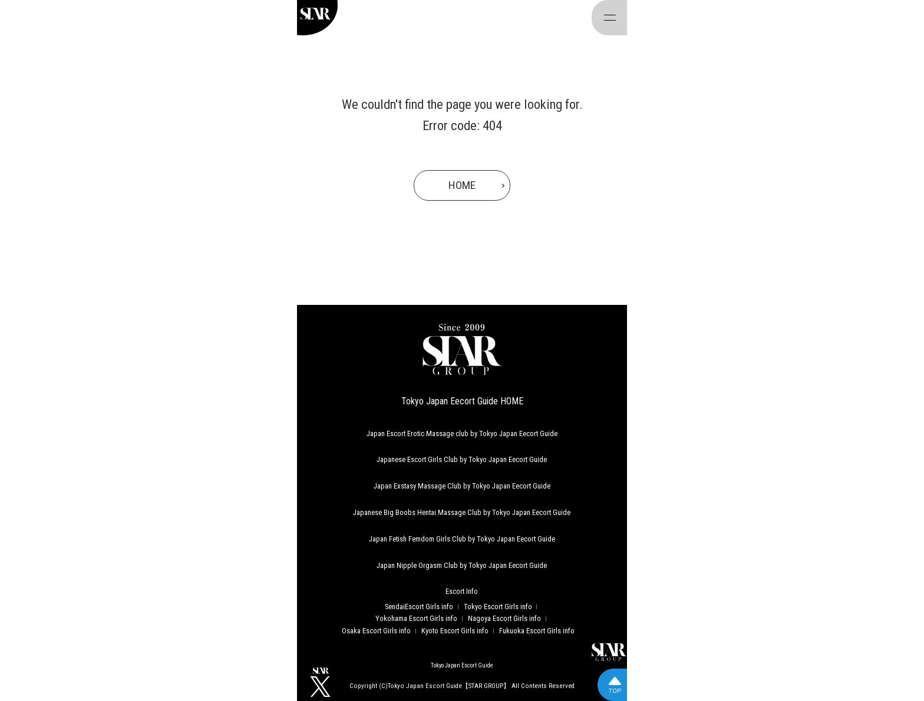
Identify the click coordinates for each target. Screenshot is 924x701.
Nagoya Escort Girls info (504, 618)
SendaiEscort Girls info (419, 606)
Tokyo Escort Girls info (498, 606)
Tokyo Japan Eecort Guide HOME (462, 401)
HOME (462, 185)
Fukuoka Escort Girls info (537, 630)
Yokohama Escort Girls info (416, 618)
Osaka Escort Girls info (376, 630)
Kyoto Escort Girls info (455, 630)
